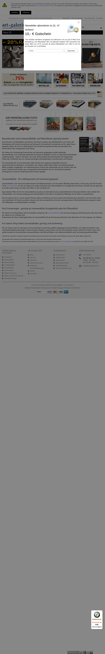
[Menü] (101, 611)
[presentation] (53, 57)
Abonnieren (71, 51)
